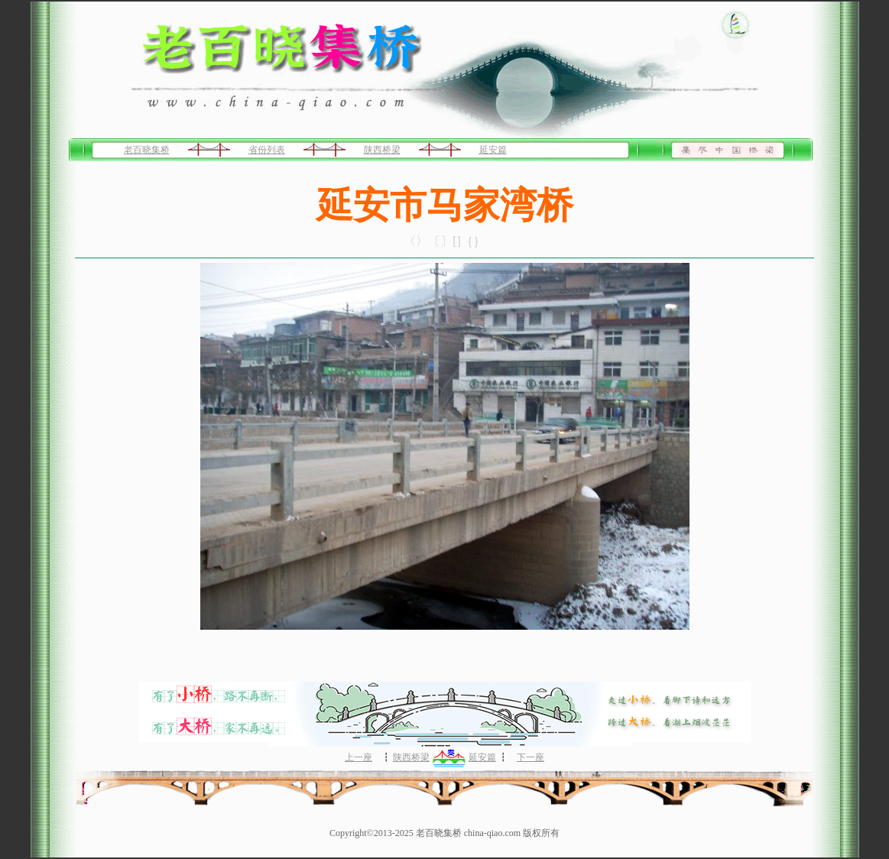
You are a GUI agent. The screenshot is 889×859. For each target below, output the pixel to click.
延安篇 (493, 149)
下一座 (530, 757)
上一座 (358, 757)
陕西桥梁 (382, 149)
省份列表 (266, 149)
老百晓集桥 (147, 149)
